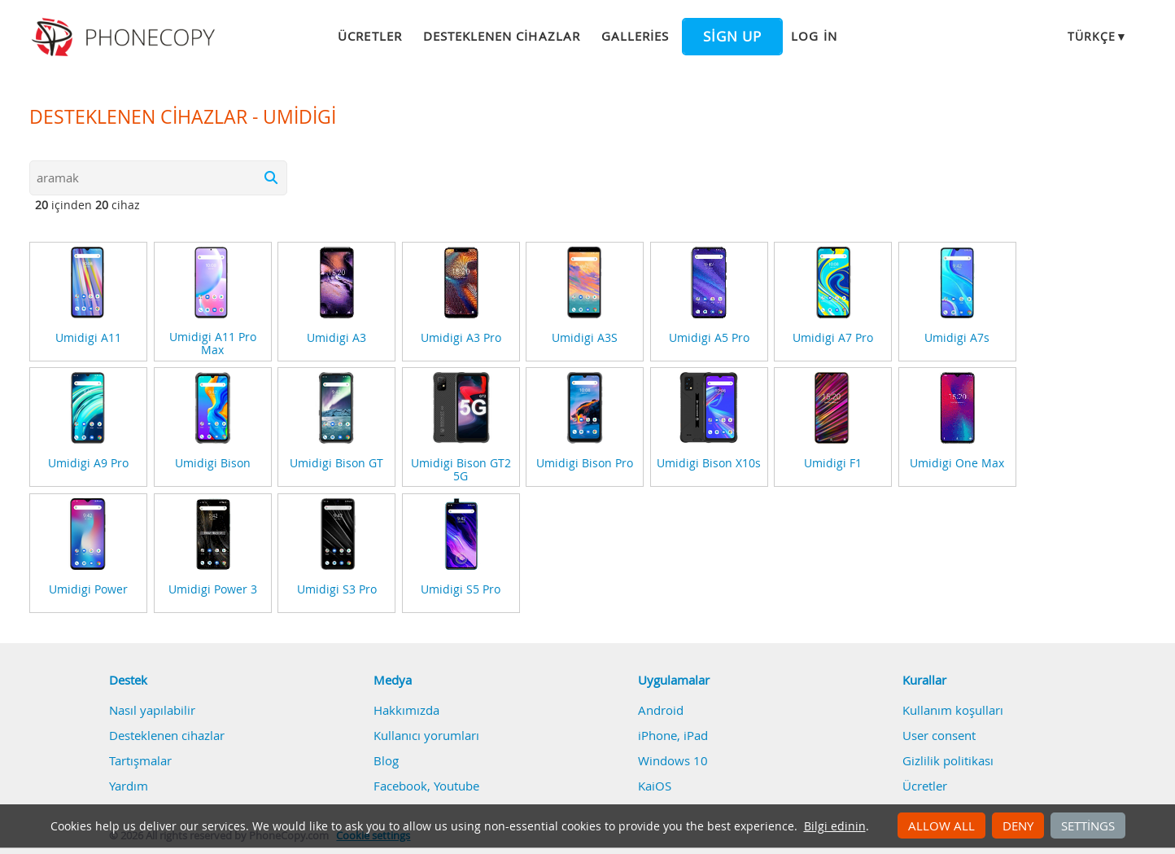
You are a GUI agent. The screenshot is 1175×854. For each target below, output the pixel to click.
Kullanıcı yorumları (426, 735)
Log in (813, 36)
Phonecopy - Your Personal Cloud (125, 37)
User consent (939, 735)
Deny (1017, 825)
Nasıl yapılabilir (152, 710)
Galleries (635, 36)
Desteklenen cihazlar (501, 36)
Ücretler (369, 36)
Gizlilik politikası (948, 760)
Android (661, 710)
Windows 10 (673, 760)
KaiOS (654, 785)
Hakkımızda (406, 710)
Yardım (128, 785)
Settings (1088, 825)
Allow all (941, 825)
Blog (386, 760)
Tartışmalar (140, 760)
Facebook (400, 785)
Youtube (456, 785)
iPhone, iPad (673, 735)
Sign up (732, 37)
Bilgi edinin (835, 826)
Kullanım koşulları (952, 710)
